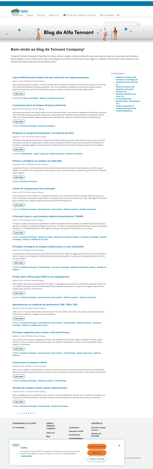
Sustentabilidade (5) (124, 103)
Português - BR (130, 4)
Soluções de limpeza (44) (126, 101)
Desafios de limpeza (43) (126, 70)
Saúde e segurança (41, 146)
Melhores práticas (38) (125, 79)
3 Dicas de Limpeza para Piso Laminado (34, 181)
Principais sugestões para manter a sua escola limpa (41, 325)
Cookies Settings (96, 459)
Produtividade (26, 146)
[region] (67, 452)
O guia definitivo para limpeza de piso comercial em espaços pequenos (51, 70)
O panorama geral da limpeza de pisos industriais (39, 97)
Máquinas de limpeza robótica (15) (124, 83)
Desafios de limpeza (46, 118)
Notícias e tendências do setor (52, 91)
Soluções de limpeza (28, 118)
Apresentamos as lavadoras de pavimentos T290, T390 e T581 (45, 297)
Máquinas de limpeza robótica (66, 230)
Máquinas (39, 11)
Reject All (97, 453)
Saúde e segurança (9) (125, 98)
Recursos (76, 11)
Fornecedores (74, 427)
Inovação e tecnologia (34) (127, 72)
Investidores (74, 420)
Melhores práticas (57, 146)
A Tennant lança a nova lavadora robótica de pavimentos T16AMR (48, 209)
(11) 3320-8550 (18, 420)
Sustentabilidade (76, 431)
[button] (16, 446)
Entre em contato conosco (109, 4)
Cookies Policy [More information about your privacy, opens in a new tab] (26, 456)
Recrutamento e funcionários (50, 202)
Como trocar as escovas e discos (30, 355)
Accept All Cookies (97, 446)
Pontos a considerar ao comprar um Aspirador (37, 153)
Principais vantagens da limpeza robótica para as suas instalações (48, 239)
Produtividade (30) (123, 91)
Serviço (63, 11)
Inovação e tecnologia (29, 91)
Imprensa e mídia (76, 424)
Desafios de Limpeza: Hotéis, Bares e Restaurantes (40, 380)
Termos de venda (134, 451)
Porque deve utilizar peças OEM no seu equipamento (41, 269)
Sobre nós (50, 425)
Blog (48, 429)
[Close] (119, 445)
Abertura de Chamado (96, 427)
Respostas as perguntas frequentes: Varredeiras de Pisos (43, 125)
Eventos (49, 438)
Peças (52, 11)
